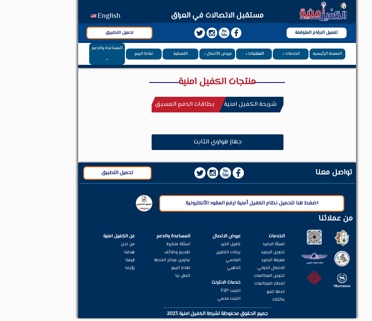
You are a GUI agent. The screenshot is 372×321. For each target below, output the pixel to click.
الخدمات (259, 55)
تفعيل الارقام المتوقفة (285, 33)
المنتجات (223, 55)
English (79, 16)
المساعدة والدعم (76, 55)
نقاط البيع (113, 55)
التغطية (149, 55)
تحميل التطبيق (88, 33)
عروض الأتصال (186, 55)
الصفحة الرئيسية (296, 55)
